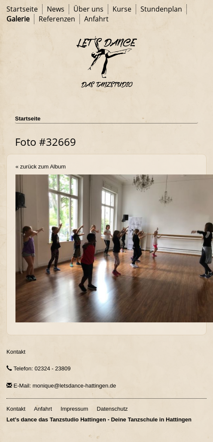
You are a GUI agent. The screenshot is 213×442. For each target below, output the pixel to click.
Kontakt (15, 352)
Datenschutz (112, 409)
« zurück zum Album (40, 166)
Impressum (74, 409)
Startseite (22, 9)
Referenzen (57, 19)
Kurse (122, 9)
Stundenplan (161, 9)
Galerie (18, 19)
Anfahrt (96, 19)
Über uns (88, 9)
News (55, 9)
